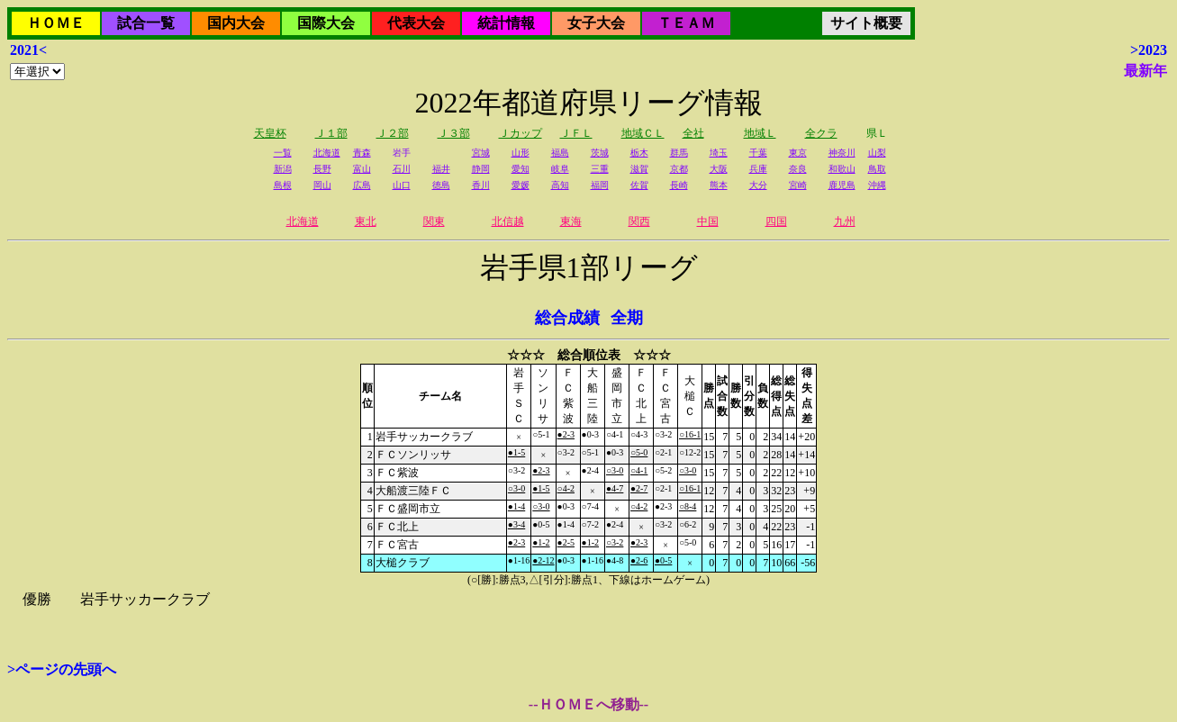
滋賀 (639, 169)
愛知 (521, 169)
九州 (845, 221)
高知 (560, 185)
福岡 (600, 185)
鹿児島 (842, 185)
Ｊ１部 (331, 133)
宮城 (481, 153)
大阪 (719, 169)
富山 (362, 169)
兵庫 (758, 169)
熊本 (719, 185)
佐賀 (639, 185)
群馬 (679, 153)
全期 (627, 318)
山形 (521, 153)
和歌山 (842, 169)
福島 (560, 153)
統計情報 (506, 23)
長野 (322, 169)
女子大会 (596, 23)
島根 (283, 185)
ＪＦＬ (576, 133)
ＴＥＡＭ (686, 23)
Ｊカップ (520, 133)
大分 (758, 185)
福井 (441, 169)
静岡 (481, 169)
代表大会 (416, 23)
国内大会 (236, 23)
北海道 (326, 153)
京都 (679, 169)
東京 (798, 153)
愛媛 (521, 185)
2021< (28, 50)
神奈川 (842, 153)
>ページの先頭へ (61, 669)
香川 (481, 185)
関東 (434, 221)
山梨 (877, 153)
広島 (362, 185)
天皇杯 (270, 133)
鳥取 (877, 169)
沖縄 (877, 185)
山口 (402, 185)
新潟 (283, 169)
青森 (362, 153)
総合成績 (567, 318)
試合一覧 (146, 23)
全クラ (821, 133)
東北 (365, 221)
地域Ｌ (760, 133)
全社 (693, 133)
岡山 (322, 185)
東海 (571, 221)
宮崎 (798, 185)
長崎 (679, 185)
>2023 (1148, 50)
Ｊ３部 (454, 133)
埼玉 (719, 153)
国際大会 (326, 23)
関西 (639, 221)
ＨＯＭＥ (56, 23)
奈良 (798, 169)
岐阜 (560, 169)
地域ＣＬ (643, 133)
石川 (402, 169)
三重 (600, 169)
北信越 (508, 221)
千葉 (758, 153)
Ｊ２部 (392, 133)
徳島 (441, 185)
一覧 (283, 153)
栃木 (639, 153)
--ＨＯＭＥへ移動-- (588, 704)
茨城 (600, 153)
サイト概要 (866, 23)
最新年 (1145, 70)
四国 (776, 221)
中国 (708, 221)
